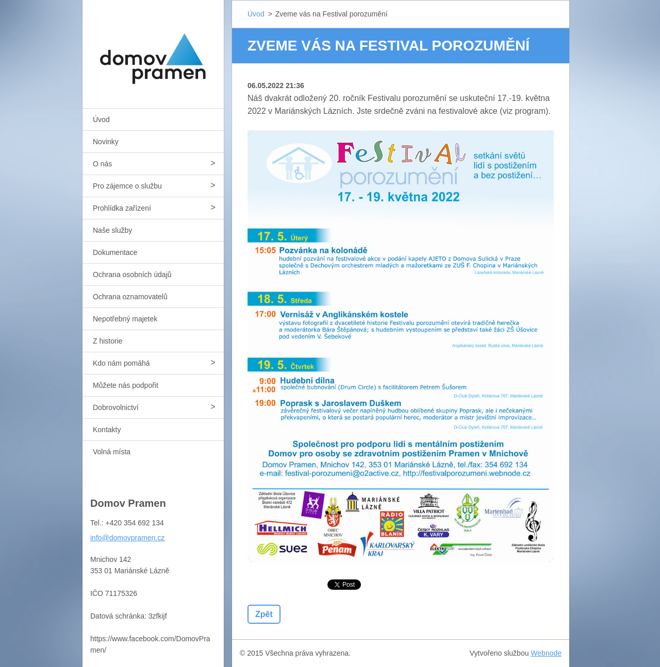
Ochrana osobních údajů (132, 274)
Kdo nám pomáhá (121, 363)
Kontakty (107, 429)
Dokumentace (115, 252)
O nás (102, 164)
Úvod (101, 119)
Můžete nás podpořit (125, 385)
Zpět (264, 614)
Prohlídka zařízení (122, 208)
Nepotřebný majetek (125, 319)
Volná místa (111, 452)
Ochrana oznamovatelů (130, 297)
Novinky (106, 142)
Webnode (546, 653)
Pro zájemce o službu (127, 186)
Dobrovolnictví (116, 407)
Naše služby (112, 230)
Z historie (108, 341)
